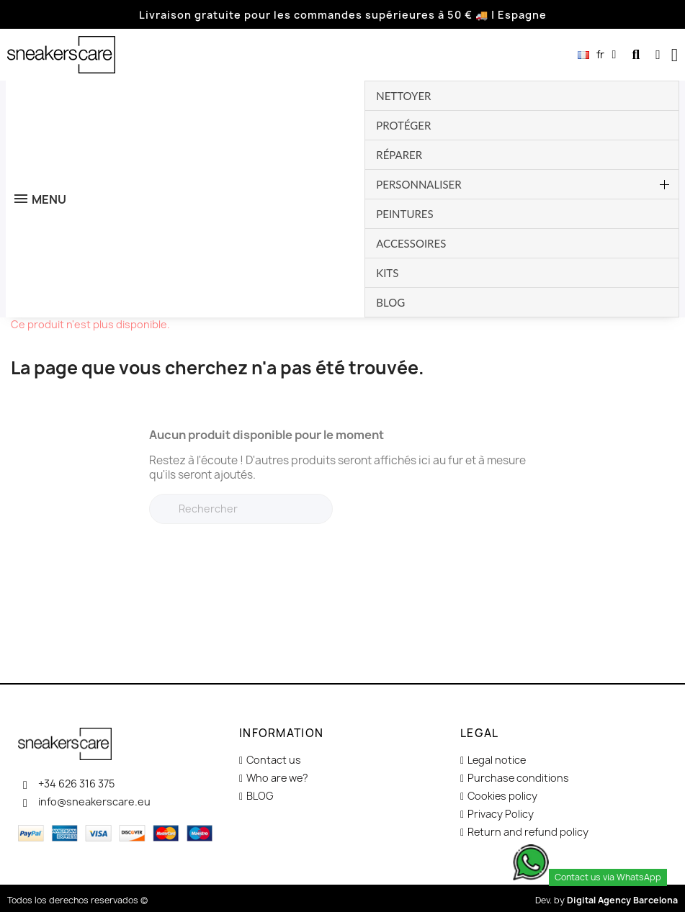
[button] (635, 55)
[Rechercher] (241, 509)
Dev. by (606, 900)
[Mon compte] (658, 54)
